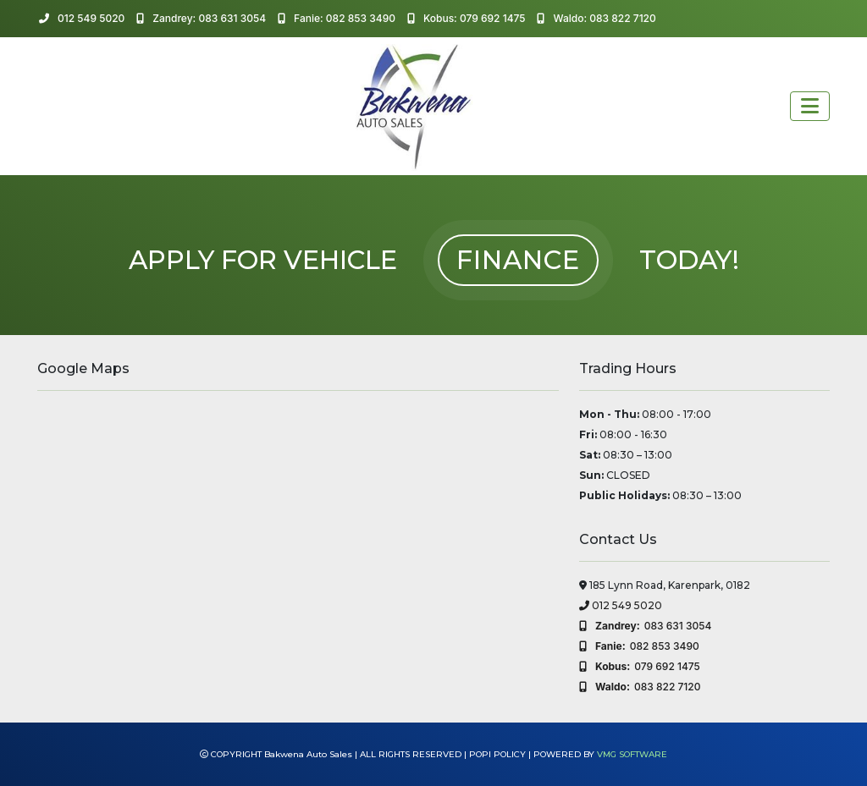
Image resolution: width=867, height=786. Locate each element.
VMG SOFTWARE (632, 754)
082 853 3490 (639, 646)
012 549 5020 (81, 18)
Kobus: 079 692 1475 (466, 18)
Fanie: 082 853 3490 (336, 18)
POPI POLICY (497, 754)
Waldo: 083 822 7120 (596, 18)
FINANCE (518, 260)
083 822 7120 (639, 687)
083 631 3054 (645, 626)
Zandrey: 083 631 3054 (201, 18)
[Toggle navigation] (810, 106)
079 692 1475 (639, 667)
